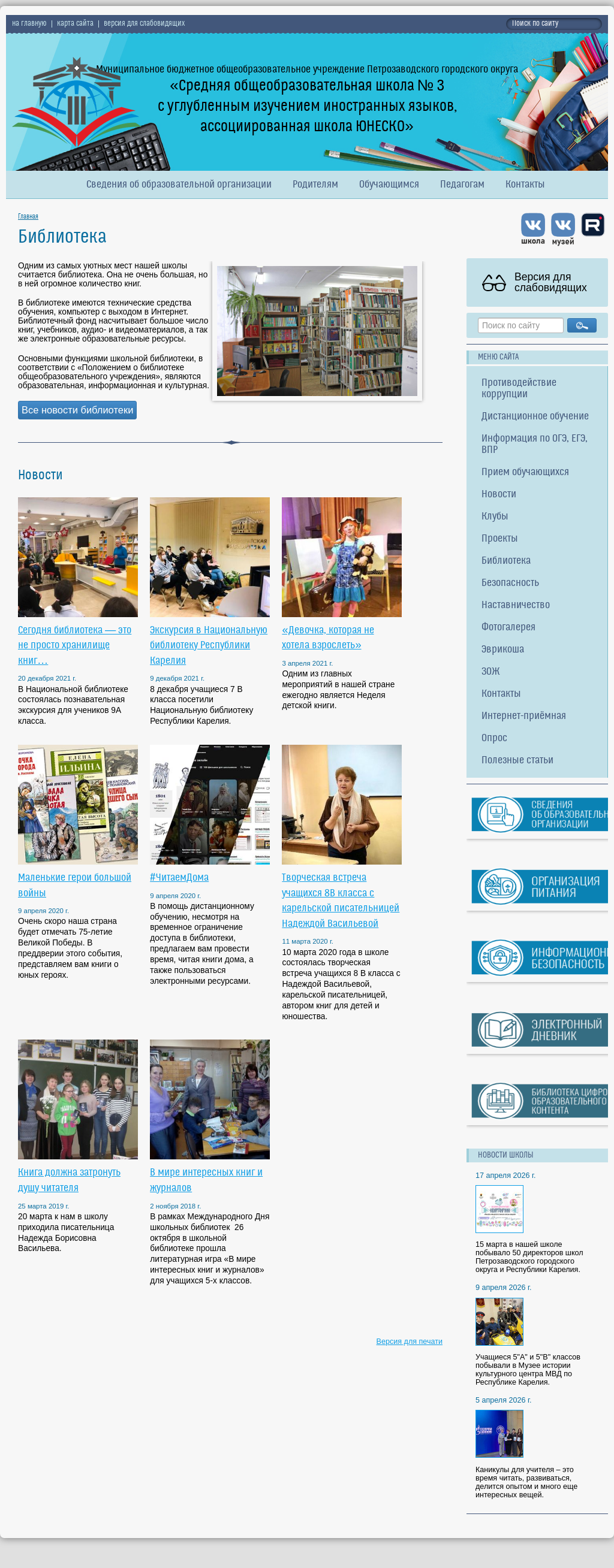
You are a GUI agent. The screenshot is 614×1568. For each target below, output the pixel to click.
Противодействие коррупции (518, 388)
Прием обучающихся (525, 472)
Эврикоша (502, 649)
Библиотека (506, 561)
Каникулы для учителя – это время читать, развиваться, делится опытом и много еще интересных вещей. (526, 1482)
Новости (498, 494)
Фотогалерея (508, 627)
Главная (28, 216)
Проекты (499, 539)
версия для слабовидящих (144, 24)
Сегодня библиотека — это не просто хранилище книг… (74, 646)
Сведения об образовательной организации (179, 185)
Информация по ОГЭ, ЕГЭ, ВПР (534, 444)
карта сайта (75, 24)
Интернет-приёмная (523, 716)
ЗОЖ (490, 672)
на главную (29, 24)
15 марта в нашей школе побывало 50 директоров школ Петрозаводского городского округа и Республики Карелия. (529, 1257)
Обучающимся (389, 185)
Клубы (494, 516)
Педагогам (462, 185)
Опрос (494, 738)
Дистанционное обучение (535, 416)
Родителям (315, 185)
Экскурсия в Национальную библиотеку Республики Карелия (208, 646)
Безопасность (510, 583)
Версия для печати (410, 1341)
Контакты (525, 185)
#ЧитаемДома (179, 878)
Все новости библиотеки (77, 409)
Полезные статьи (517, 760)
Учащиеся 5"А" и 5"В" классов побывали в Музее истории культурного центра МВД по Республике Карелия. (527, 1369)
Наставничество (515, 605)
